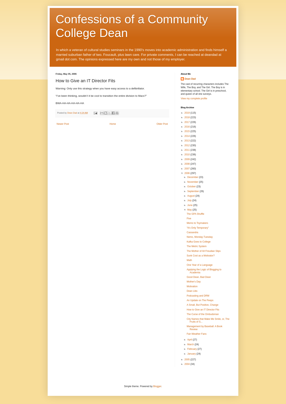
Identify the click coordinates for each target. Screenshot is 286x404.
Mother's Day (194, 281)
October (191, 186)
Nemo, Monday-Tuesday (200, 237)
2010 (187, 154)
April (190, 339)
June (190, 205)
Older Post (162, 124)
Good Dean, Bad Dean (199, 277)
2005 (187, 359)
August (191, 195)
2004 (187, 364)
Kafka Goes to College (199, 241)
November (193, 182)
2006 (187, 173)
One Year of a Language (200, 265)
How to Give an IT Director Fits (203, 309)
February (192, 349)
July (189, 200)
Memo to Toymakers (197, 223)
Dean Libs (192, 291)
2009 (187, 159)
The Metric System (197, 246)
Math (189, 260)
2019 (187, 112)
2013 (187, 140)
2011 (187, 150)
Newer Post (63, 124)
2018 (187, 117)
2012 (187, 145)
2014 (187, 136)
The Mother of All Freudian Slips (204, 251)
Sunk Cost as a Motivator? (201, 255)
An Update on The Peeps (200, 300)
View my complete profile (194, 98)
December (193, 177)
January (191, 353)
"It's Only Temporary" (198, 227)
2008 (187, 163)
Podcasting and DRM (198, 295)
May (189, 209)
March (191, 344)
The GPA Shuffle (195, 214)
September (193, 191)
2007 (187, 168)
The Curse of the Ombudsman (203, 314)
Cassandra (192, 232)
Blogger (157, 386)
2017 (187, 122)
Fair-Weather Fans (197, 333)
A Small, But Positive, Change (202, 304)
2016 (187, 126)
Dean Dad (190, 78)
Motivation (192, 286)
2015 (187, 131)
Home (113, 124)
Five (189, 218)
